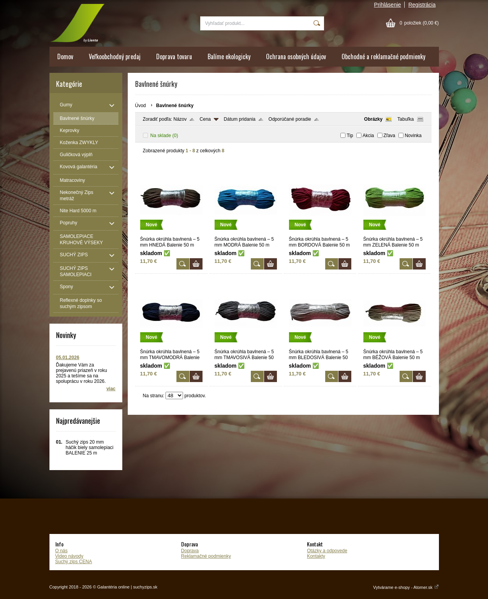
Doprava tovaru (174, 56)
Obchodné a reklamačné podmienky (383, 56)
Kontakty (316, 556)
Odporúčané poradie (289, 119)
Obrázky (373, 119)
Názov (180, 119)
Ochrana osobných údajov (296, 56)
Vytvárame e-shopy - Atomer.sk (406, 587)
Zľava (389, 135)
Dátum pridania (239, 119)
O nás (61, 550)
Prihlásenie (387, 5)
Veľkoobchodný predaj (115, 56)
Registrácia (421, 5)
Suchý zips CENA (73, 561)
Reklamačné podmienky (206, 556)
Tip (350, 135)
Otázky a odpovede (327, 550)
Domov (65, 56)
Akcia (368, 135)
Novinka (413, 135)
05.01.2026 (67, 357)
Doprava (190, 550)
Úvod (140, 105)
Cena (205, 119)
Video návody (69, 556)
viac (110, 388)
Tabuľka (405, 119)
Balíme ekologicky (229, 56)
